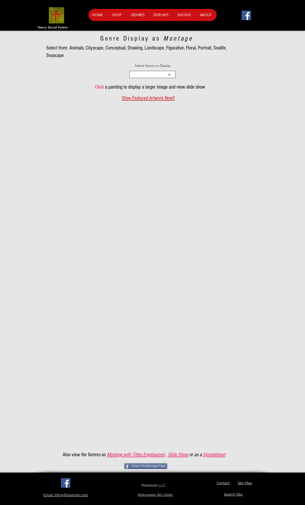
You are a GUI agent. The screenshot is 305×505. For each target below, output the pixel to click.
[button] (285, 14)
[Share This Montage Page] (145, 466)
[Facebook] (246, 15)
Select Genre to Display (152, 65)
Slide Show (178, 455)
